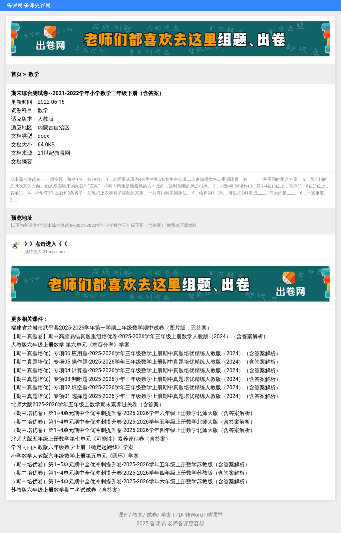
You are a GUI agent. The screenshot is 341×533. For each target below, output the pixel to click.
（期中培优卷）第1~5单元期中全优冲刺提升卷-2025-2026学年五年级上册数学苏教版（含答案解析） (130, 464)
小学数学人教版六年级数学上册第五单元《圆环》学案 (75, 456)
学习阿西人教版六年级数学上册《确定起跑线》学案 (72, 447)
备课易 (15, 5)
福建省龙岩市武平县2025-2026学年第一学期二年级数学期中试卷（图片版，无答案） (111, 328)
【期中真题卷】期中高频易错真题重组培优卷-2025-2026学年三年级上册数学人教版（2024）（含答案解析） (139, 336)
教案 (137, 515)
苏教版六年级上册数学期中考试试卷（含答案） (67, 490)
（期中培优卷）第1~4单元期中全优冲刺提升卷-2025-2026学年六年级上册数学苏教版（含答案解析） (130, 481)
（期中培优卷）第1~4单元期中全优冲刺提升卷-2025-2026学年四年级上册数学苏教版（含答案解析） (130, 473)
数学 (33, 74)
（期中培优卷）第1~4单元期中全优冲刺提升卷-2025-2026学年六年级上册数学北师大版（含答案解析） (133, 413)
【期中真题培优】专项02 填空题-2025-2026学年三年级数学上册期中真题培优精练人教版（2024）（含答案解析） (146, 387)
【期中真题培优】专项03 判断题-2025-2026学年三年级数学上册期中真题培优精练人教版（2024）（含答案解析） (146, 379)
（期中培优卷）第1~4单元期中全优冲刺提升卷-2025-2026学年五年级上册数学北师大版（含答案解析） (133, 422)
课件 (123, 515)
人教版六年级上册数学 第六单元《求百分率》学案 (70, 345)
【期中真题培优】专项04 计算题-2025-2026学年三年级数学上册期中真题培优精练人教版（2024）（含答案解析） (146, 370)
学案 (166, 515)
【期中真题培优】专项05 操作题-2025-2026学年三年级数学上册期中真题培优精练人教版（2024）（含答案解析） (146, 362)
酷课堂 (215, 515)
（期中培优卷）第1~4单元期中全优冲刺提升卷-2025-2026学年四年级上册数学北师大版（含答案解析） (133, 430)
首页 (16, 74)
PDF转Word (189, 515)
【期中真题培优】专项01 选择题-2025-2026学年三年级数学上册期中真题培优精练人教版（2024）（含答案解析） (146, 396)
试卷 (152, 515)
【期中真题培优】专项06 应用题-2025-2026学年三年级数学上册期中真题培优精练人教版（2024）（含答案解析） (146, 353)
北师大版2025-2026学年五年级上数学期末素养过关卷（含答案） (87, 404)
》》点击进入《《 (45, 244)
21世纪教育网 (54, 153)
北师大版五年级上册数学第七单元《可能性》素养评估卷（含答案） (91, 439)
